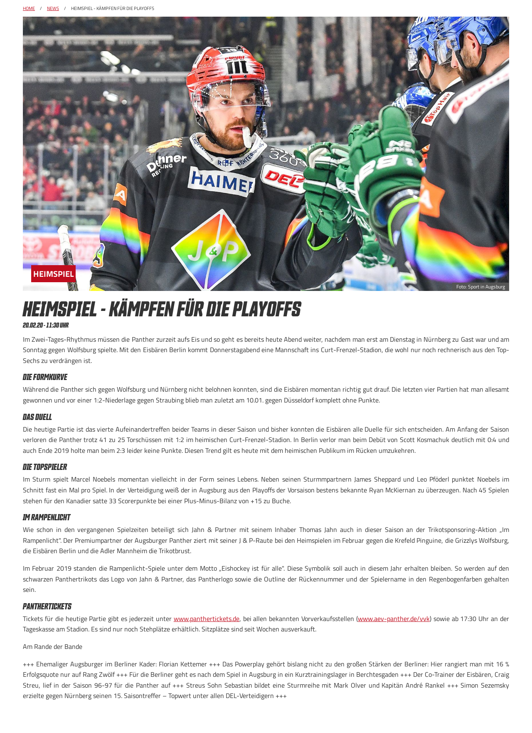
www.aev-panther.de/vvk (394, 619)
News (53, 8)
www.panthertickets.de (206, 619)
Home (29, 8)
